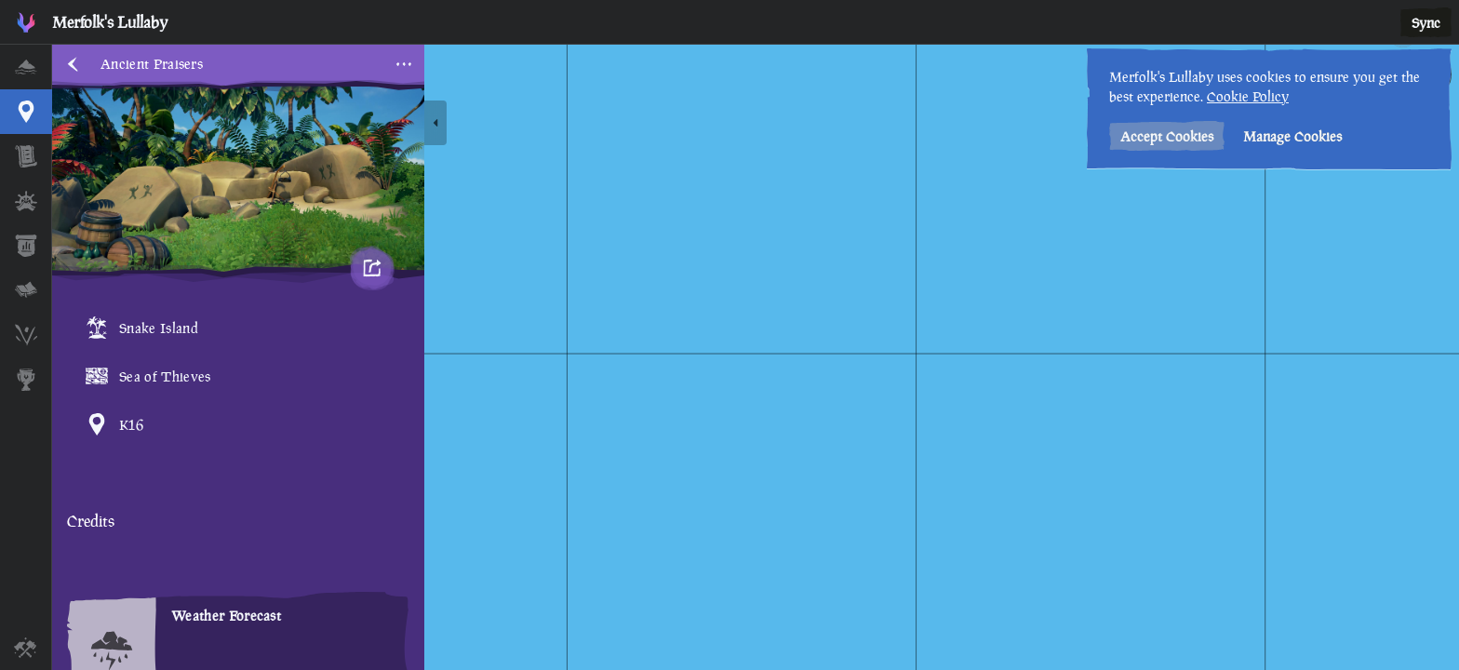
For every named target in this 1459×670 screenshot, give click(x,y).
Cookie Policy (1248, 96)
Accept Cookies (1166, 136)
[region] (755, 357)
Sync (1426, 23)
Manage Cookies (1292, 136)
